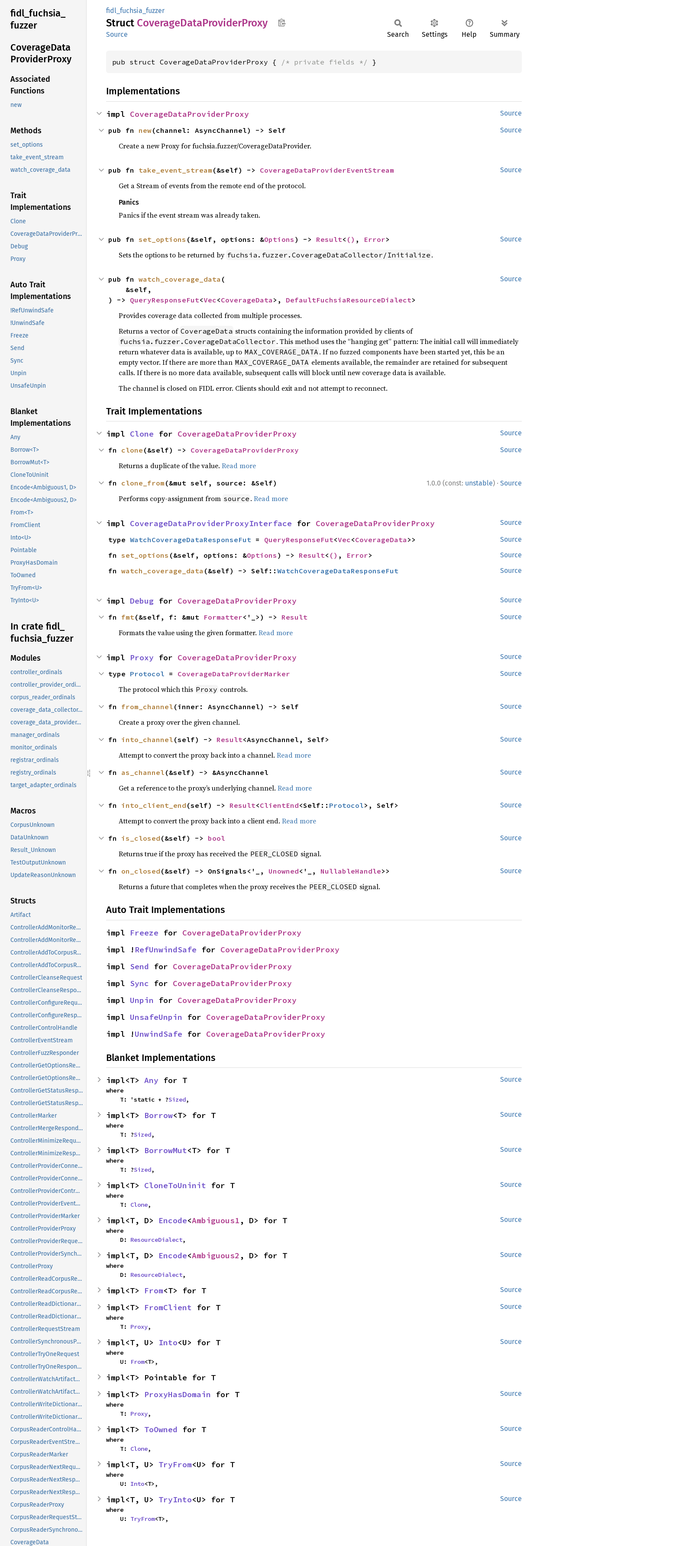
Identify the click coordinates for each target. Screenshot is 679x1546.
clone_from (143, 483)
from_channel (147, 706)
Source (117, 34)
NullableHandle (350, 871)
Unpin (142, 1000)
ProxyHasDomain (177, 1394)
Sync (139, 983)
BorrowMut (165, 1150)
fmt (127, 617)
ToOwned (161, 1429)
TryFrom (175, 1464)
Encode (172, 1220)
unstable (479, 483)
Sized (177, 1099)
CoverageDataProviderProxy (189, 114)
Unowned (283, 871)
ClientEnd (279, 805)
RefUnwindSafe (166, 950)
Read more (239, 465)
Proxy (142, 657)
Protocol (147, 673)
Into (168, 1342)
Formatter (223, 617)
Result (329, 239)
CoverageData (247, 300)
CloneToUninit (175, 1185)
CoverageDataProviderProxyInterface (211, 523)
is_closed (140, 838)
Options (279, 239)
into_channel (147, 739)
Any (151, 1080)
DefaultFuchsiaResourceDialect (348, 300)
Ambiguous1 (215, 1220)
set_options (162, 239)
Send (139, 966)
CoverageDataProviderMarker (234, 673)
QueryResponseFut (164, 300)
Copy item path (282, 22)
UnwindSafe (158, 1034)
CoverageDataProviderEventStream (327, 170)
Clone (142, 434)
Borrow (158, 1115)
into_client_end (153, 805)
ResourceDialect (156, 1240)
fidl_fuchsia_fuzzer (135, 10)
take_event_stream (175, 170)
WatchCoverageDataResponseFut (190, 539)
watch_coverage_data (180, 279)
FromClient (168, 1307)
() (350, 239)
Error (374, 239)
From (153, 1290)
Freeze (144, 933)
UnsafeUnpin (156, 1017)
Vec (210, 300)
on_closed (140, 871)
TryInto (175, 1499)
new (145, 130)
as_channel (143, 772)
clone (132, 450)
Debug (142, 601)
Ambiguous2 (215, 1255)
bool (216, 838)
